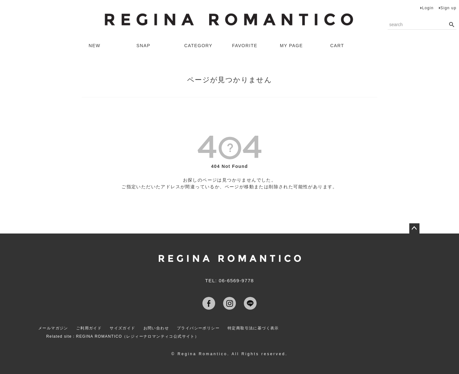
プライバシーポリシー (198, 328)
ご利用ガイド (89, 328)
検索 (451, 24)
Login (427, 8)
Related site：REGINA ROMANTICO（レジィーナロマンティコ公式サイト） (122, 336)
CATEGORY (198, 45)
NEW (94, 45)
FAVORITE (244, 45)
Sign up (449, 8)
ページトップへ (414, 228)
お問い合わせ (156, 328)
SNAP (143, 45)
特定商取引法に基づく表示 (253, 328)
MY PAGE (291, 45)
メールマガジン (53, 328)
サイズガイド (122, 328)
